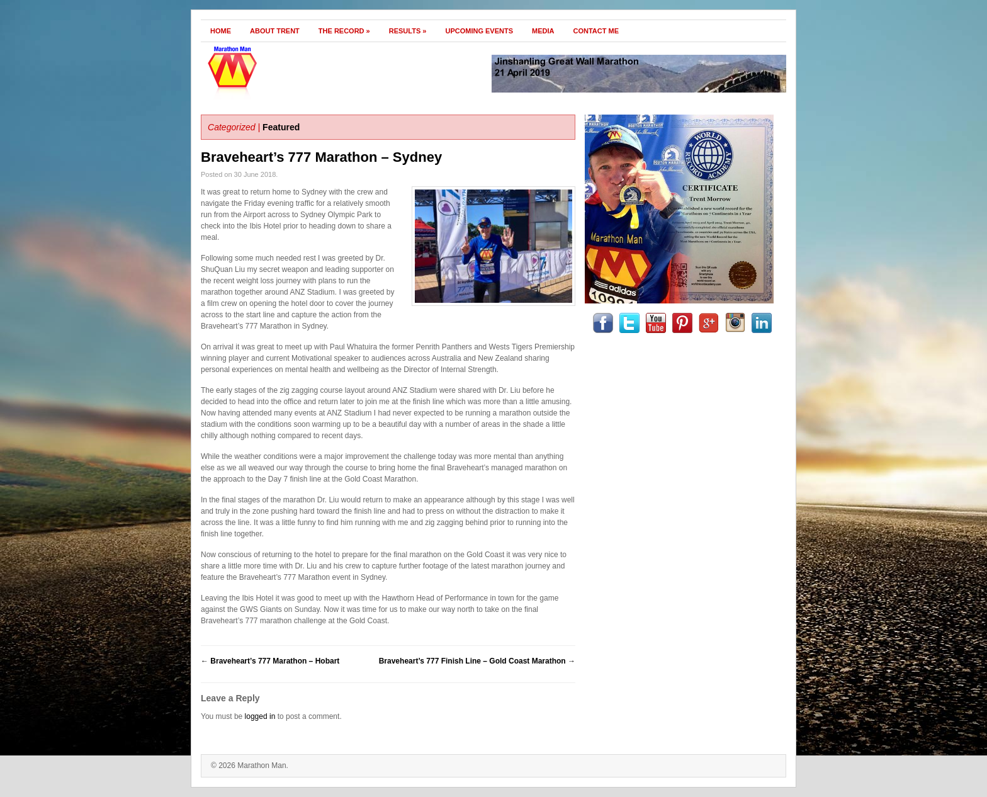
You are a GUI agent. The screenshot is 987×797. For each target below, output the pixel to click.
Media (543, 31)
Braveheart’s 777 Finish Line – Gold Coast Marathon (477, 661)
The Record (344, 31)
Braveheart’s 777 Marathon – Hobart (270, 661)
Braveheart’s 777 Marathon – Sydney (321, 157)
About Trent (275, 31)
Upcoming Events (479, 31)
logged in (260, 716)
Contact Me (596, 31)
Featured (281, 127)
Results (408, 31)
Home (220, 31)
